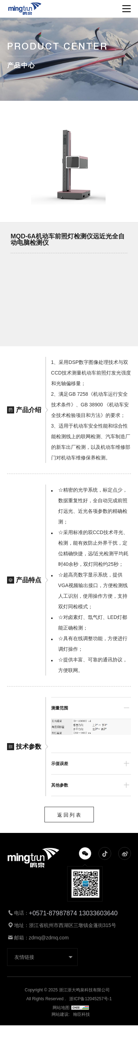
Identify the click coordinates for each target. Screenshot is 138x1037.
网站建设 (60, 1014)
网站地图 (71, 1007)
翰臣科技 (81, 1014)
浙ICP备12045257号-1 (90, 998)
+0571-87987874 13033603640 (73, 913)
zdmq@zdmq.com (49, 937)
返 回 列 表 (69, 815)
